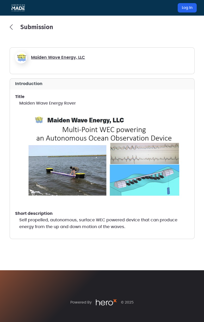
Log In (187, 8)
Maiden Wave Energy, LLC (58, 57)
